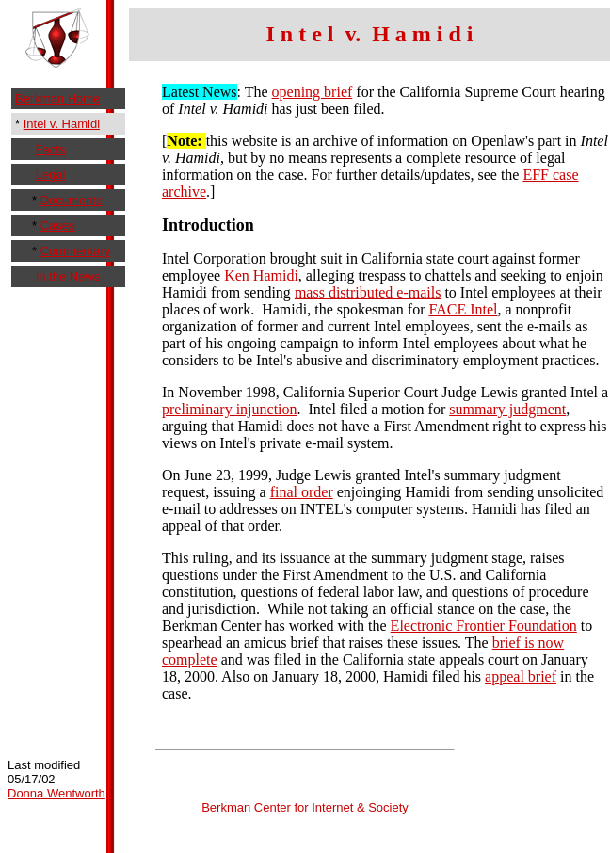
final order (301, 492)
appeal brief (520, 676)
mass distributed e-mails (368, 292)
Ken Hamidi (261, 275)
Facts (51, 149)
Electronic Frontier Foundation (484, 626)
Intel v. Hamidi (62, 124)
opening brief (312, 92)
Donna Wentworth (56, 793)
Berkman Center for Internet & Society (305, 807)
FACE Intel (462, 309)
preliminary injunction (229, 409)
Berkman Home (57, 98)
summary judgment (507, 409)
